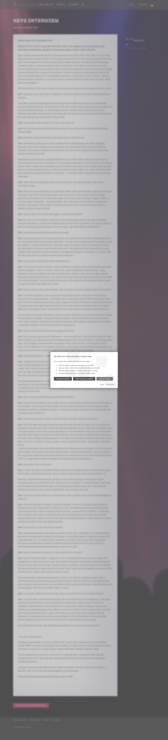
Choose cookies (105, 379)
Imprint (102, 384)
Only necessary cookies (84, 379)
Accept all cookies (63, 379)
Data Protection (110, 384)
